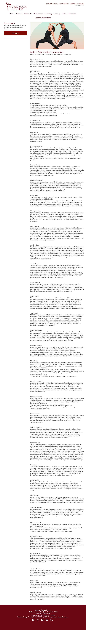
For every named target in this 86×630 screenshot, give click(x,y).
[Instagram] (38, 620)
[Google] (51, 620)
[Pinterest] (47, 620)
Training (48, 14)
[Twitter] (42, 620)
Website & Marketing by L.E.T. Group (43, 615)
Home (12, 14)
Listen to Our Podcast (77, 3)
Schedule (28, 14)
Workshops (38, 14)
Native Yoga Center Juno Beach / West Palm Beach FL (21, 6)
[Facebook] (33, 620)
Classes (19, 14)
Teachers (72, 14)
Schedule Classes (51, 3)
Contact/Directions (43, 18)
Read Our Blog (63, 3)
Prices (64, 14)
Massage (57, 14)
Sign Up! (15, 33)
